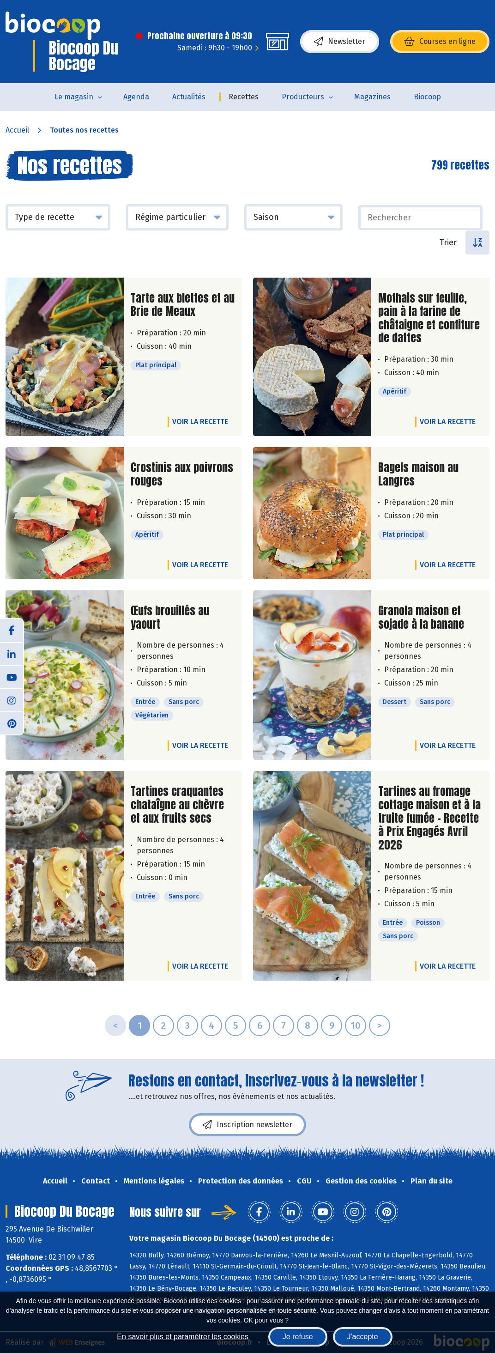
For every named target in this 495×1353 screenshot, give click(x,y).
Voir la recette (200, 421)
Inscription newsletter (247, 1124)
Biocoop (427, 96)
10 (355, 1025)
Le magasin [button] (73, 96)
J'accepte (362, 1337)
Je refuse (298, 1337)
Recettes (244, 96)
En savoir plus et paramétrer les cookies (182, 1337)
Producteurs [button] (303, 96)
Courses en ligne (440, 41)
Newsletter (339, 41)
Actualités (188, 96)
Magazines (372, 96)
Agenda (136, 96)
